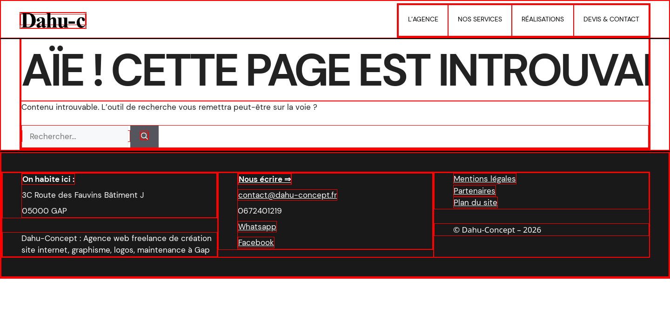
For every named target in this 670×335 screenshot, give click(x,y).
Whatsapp (257, 226)
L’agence (423, 19)
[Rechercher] (144, 137)
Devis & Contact (611, 19)
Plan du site (475, 202)
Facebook (256, 242)
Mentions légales (485, 179)
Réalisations (543, 19)
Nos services (480, 19)
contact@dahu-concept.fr (287, 195)
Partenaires (475, 191)
